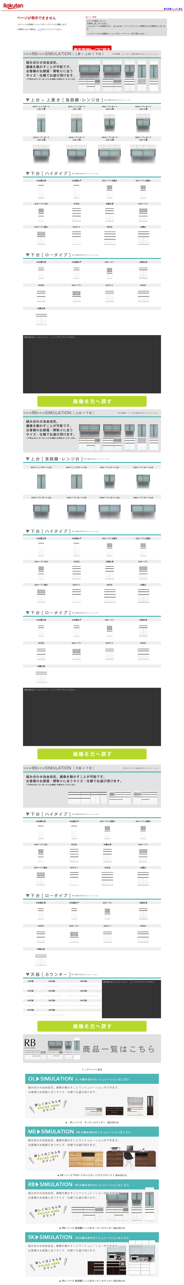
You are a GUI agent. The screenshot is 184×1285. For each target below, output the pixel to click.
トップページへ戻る (92, 1069)
